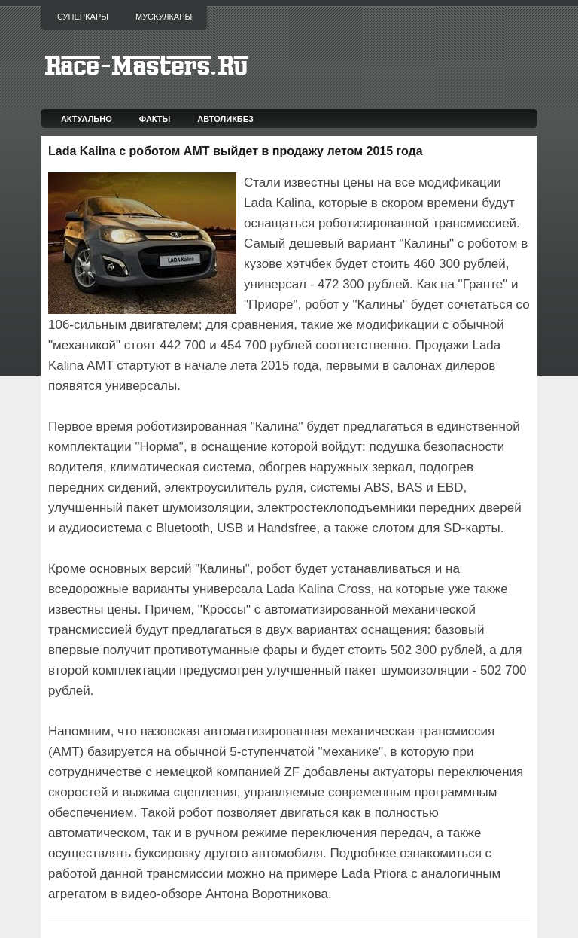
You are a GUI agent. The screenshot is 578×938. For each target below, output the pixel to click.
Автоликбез (225, 118)
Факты (155, 118)
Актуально (86, 118)
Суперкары (82, 16)
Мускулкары (163, 16)
